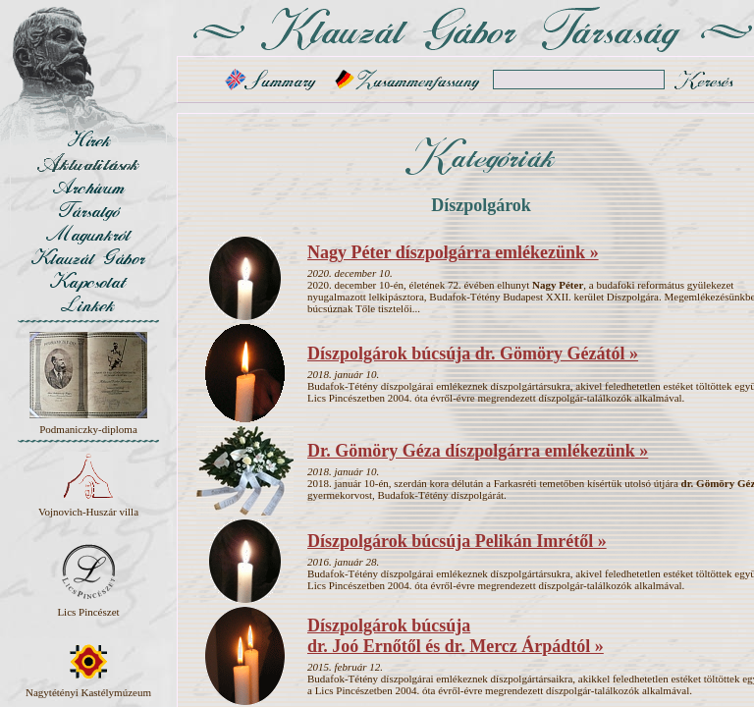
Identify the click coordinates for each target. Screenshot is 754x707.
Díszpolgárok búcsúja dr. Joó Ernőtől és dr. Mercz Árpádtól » (455, 636)
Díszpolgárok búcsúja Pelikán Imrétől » (457, 541)
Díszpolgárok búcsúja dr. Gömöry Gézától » (472, 353)
